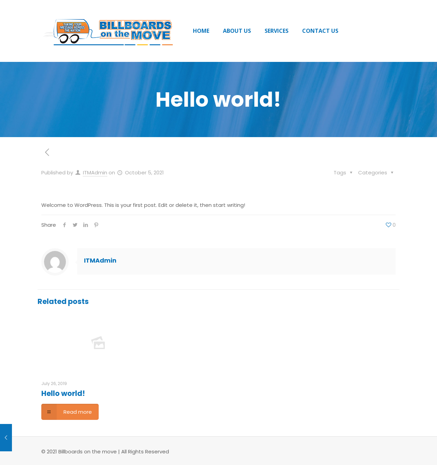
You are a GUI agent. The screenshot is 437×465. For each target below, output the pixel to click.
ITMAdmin (95, 172)
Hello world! (63, 393)
